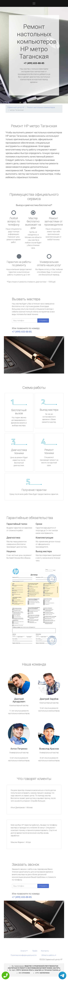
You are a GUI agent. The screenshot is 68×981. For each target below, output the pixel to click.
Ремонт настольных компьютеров (41, 107)
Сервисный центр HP (16, 107)
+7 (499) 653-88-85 (34, 63)
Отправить (43, 320)
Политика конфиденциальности (23, 955)
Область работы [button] (48, 955)
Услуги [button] (23, 951)
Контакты (45, 951)
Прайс (34, 951)
